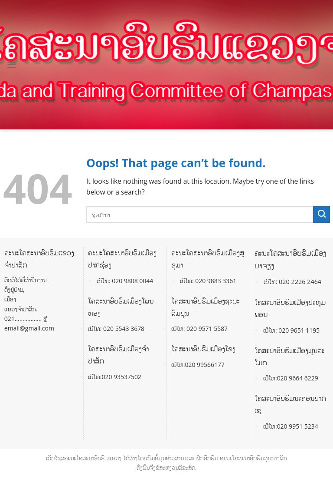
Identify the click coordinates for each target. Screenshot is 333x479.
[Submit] (321, 214)
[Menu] (12, 64)
